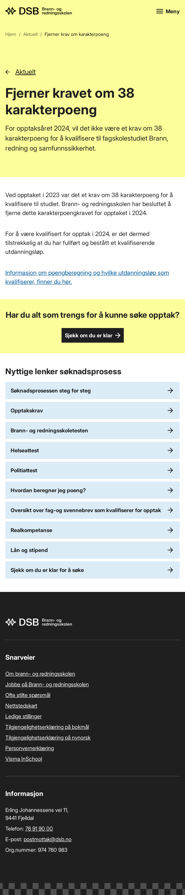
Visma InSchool (23, 758)
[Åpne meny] (168, 11)
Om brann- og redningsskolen (40, 673)
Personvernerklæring (29, 748)
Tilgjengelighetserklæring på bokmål (47, 727)
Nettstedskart (21, 705)
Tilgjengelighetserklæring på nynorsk (48, 737)
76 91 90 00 (39, 828)
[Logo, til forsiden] (76, 11)
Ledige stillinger (23, 716)
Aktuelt (30, 34)
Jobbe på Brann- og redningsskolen (47, 684)
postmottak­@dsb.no (48, 839)
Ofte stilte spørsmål (27, 695)
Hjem (10, 34)
